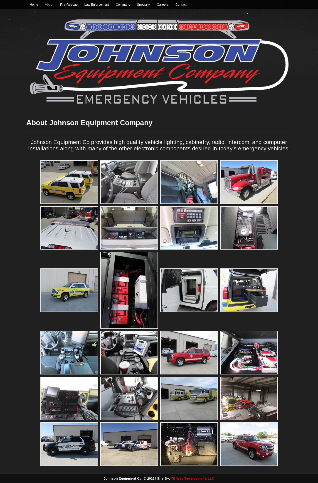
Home (34, 4)
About (49, 4)
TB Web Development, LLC (192, 478)
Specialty (143, 4)
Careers (163, 4)
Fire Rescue (69, 4)
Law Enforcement (96, 4)
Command (123, 4)
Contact (181, 4)
